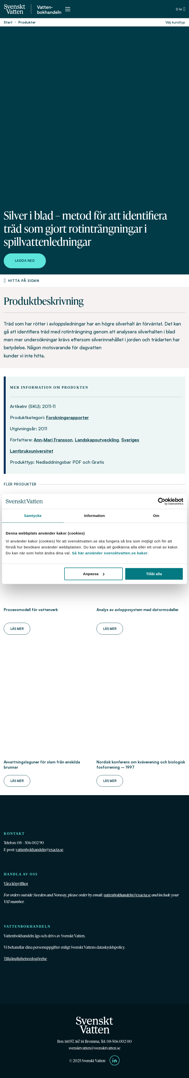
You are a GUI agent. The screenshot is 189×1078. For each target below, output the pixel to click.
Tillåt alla (154, 574)
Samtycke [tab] (33, 515)
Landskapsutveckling (97, 439)
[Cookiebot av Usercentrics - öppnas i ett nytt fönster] (161, 501)
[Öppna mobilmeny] (67, 9)
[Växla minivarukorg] (180, 9)
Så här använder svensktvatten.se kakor (110, 553)
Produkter (27, 22)
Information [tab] (94, 515)
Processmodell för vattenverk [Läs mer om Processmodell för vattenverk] (31, 609)
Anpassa (94, 574)
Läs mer (17, 629)
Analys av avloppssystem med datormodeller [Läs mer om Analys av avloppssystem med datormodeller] (137, 609)
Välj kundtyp (175, 22)
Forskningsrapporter (67, 417)
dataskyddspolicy (110, 947)
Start (8, 22)
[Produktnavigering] (5, 280)
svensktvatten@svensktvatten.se (94, 1048)
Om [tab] (156, 515)
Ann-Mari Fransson (53, 439)
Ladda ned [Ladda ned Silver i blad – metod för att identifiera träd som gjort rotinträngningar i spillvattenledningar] (25, 261)
